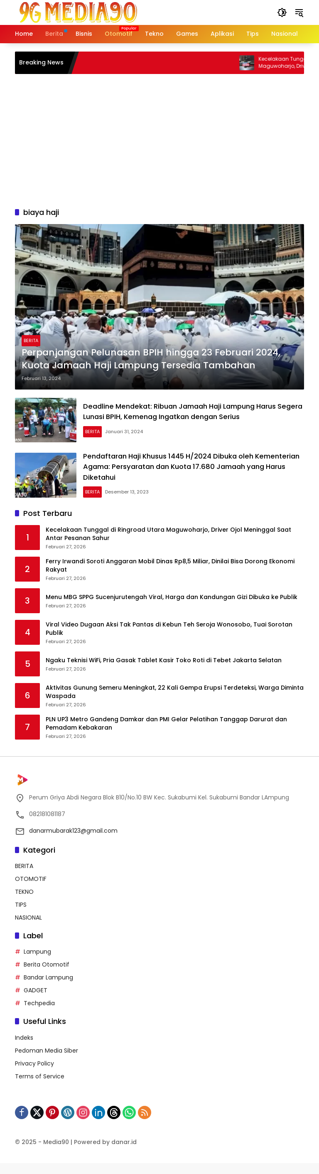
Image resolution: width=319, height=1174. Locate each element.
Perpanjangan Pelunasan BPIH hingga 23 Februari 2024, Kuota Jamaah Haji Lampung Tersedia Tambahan (151, 359)
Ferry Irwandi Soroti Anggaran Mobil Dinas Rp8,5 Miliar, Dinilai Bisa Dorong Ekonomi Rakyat (170, 577)
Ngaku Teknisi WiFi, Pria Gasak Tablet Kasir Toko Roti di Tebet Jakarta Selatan (164, 672)
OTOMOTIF (31, 890)
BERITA (31, 340)
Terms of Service (39, 1087)
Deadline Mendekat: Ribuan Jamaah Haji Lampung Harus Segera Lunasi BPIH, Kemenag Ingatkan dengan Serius (199, 415)
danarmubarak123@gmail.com (73, 841)
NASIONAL (28, 929)
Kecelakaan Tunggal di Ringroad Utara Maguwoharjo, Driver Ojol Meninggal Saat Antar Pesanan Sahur (168, 545)
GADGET (35, 1001)
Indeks (24, 1048)
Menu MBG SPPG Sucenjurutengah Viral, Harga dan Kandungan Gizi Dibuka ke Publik (171, 608)
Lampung (37, 963)
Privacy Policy (34, 1074)
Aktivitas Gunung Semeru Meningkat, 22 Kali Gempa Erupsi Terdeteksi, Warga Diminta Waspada (175, 703)
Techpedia (39, 1014)
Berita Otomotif (46, 976)
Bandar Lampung (48, 988)
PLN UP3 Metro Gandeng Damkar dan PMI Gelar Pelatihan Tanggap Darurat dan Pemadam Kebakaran (166, 735)
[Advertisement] (159, 140)
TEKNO (24, 903)
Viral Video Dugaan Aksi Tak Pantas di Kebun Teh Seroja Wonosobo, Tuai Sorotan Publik (169, 640)
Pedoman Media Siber (46, 1061)
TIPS (21, 916)
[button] (281, 12)
